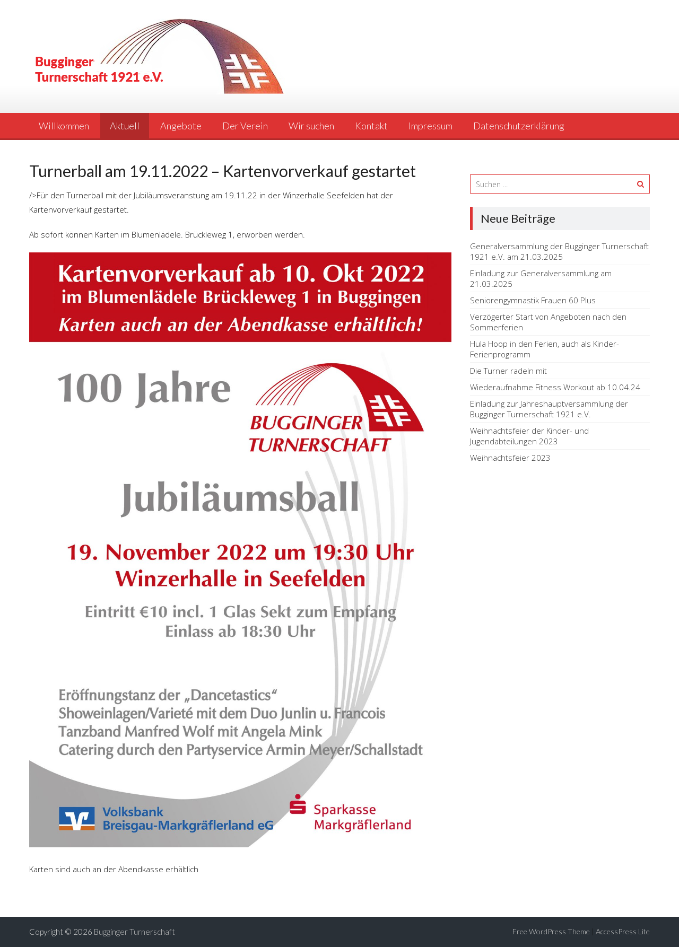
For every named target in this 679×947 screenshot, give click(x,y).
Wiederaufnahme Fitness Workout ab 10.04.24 (555, 387)
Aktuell (125, 125)
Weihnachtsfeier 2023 (510, 457)
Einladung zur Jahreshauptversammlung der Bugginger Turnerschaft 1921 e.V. (549, 408)
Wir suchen (311, 125)
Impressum (430, 125)
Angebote (181, 125)
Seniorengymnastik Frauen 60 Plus (533, 300)
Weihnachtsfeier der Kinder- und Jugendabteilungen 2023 (529, 435)
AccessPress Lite (623, 931)
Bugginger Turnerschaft (134, 931)
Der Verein (245, 125)
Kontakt (371, 125)
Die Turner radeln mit (508, 370)
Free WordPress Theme (551, 931)
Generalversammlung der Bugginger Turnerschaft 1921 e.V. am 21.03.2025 (559, 251)
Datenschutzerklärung (518, 125)
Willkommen (64, 125)
